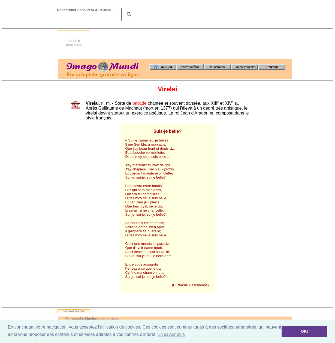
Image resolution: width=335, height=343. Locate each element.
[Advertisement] (192, 43)
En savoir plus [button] (171, 334)
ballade (139, 103)
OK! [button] (304, 331)
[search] (195, 14)
